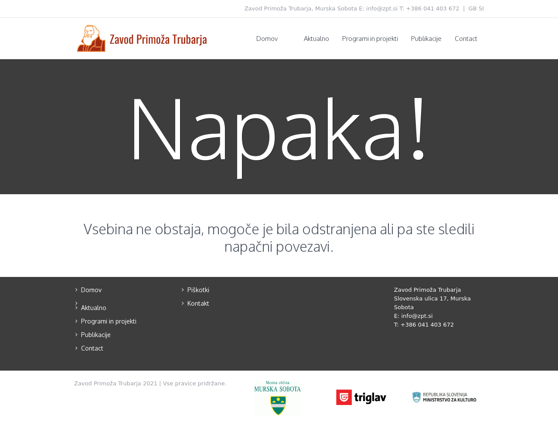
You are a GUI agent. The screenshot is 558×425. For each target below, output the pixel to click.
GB (473, 8)
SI (481, 8)
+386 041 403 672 (432, 8)
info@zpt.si (382, 8)
